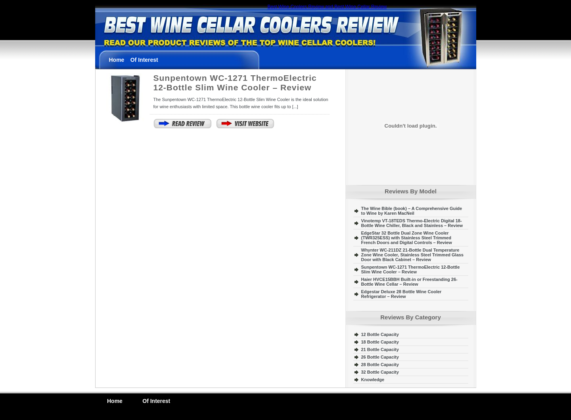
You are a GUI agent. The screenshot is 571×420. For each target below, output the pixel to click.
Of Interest (144, 60)
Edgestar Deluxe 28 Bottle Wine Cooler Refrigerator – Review (401, 294)
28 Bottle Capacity (380, 364)
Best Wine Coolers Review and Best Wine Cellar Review (327, 7)
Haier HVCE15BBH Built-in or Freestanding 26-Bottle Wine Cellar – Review (409, 281)
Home (117, 60)
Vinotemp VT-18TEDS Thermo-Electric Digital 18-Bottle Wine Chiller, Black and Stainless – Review (412, 223)
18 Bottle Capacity (380, 342)
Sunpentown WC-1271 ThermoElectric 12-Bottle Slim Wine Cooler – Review (235, 82)
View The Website (245, 123)
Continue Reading (182, 123)
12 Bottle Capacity (380, 334)
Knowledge (373, 379)
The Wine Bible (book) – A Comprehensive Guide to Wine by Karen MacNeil (411, 211)
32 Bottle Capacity (380, 372)
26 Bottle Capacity (380, 357)
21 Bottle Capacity (380, 349)
